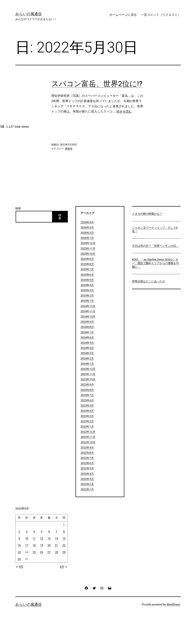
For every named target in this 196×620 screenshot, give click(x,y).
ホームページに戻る (123, 15)
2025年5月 (87, 279)
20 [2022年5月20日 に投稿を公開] (49, 545)
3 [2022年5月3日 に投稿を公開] (26, 531)
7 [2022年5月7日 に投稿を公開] (56, 531)
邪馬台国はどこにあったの (148, 281)
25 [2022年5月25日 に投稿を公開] (34, 552)
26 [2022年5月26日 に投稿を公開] (41, 552)
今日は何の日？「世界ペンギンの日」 (155, 245)
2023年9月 (87, 384)
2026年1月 (87, 238)
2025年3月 (87, 290)
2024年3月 (87, 353)
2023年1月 (87, 426)
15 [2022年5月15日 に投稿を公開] (63, 538)
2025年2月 (87, 295)
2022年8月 (87, 452)
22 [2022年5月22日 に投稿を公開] (63, 545)
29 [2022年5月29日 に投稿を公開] (63, 552)
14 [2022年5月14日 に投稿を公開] (56, 538)
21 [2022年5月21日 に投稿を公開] (56, 545)
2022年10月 (88, 442)
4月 (19, 566)
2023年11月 (88, 374)
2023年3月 (87, 416)
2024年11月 (88, 311)
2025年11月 (88, 248)
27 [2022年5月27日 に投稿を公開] (49, 552)
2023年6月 (87, 400)
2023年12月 (88, 369)
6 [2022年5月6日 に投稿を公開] (49, 531)
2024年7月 (87, 332)
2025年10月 (88, 253)
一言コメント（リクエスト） (161, 15)
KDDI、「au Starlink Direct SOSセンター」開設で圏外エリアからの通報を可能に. (155, 263)
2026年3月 (87, 227)
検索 (18, 208)
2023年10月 (88, 379)
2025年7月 (87, 269)
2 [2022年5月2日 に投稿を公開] (19, 531)
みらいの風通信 (28, 14)
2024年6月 (87, 337)
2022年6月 (87, 463)
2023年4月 (87, 410)
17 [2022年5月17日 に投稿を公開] (26, 545)
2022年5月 (87, 468)
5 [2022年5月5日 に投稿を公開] (41, 531)
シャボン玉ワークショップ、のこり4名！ (155, 229)
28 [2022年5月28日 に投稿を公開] (56, 552)
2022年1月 (87, 489)
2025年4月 (87, 285)
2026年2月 (87, 232)
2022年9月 (87, 447)
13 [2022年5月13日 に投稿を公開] (49, 538)
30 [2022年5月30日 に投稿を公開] (19, 559)
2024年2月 (87, 358)
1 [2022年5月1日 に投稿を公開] (64, 524)
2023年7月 (87, 395)
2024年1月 (87, 363)
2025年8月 (87, 264)
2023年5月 (87, 405)
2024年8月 (87, 327)
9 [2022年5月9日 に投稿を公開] (19, 538)
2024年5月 (87, 342)
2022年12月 (88, 431)
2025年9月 (87, 259)
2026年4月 (87, 222)
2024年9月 (87, 321)
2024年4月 (87, 348)
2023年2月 (87, 421)
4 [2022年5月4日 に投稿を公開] (34, 531)
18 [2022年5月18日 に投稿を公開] (34, 545)
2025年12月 (88, 243)
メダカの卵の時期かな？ (147, 213)
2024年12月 (88, 306)
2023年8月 (87, 390)
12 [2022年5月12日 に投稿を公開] (41, 538)
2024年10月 (88, 316)
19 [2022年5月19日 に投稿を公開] (41, 545)
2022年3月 (87, 479)
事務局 (68, 148)
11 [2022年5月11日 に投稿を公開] (34, 538)
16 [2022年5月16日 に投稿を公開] (19, 545)
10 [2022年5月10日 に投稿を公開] (26, 538)
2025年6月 (87, 274)
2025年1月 (87, 300)
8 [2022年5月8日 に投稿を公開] (64, 531)
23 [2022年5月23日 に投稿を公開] (19, 552)
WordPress (173, 604)
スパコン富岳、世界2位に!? (96, 83)
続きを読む (124, 111)
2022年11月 (88, 437)
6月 (64, 566)
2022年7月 (87, 458)
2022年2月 (87, 484)
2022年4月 (87, 473)
